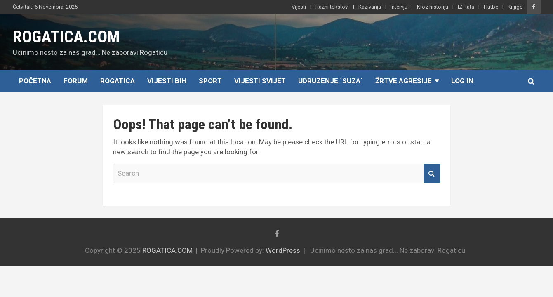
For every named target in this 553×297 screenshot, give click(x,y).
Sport (210, 81)
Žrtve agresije (403, 81)
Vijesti (299, 7)
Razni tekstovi (332, 7)
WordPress (283, 250)
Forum (76, 81)
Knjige (515, 7)
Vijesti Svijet (260, 81)
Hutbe (491, 7)
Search (432, 174)
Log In (462, 81)
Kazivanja (369, 7)
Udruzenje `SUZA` (330, 81)
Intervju (399, 7)
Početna (35, 81)
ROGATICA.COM (66, 37)
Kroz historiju (432, 7)
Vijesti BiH (166, 81)
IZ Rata (466, 7)
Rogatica (117, 81)
